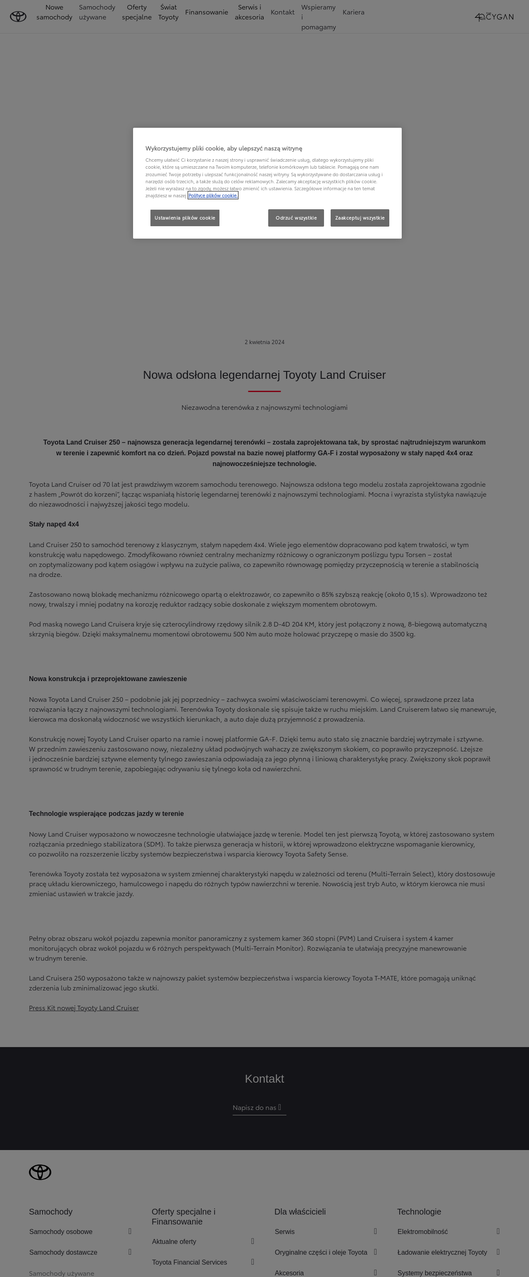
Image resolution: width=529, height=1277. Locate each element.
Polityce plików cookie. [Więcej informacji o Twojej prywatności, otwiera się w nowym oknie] (213, 195)
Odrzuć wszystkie (296, 217)
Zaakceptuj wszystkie (360, 217)
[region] (267, 183)
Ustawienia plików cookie (185, 217)
